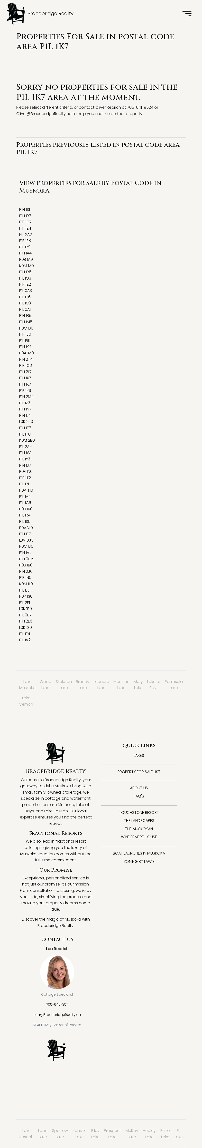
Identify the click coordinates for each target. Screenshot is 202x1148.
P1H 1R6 (25, 272)
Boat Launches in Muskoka (139, 853)
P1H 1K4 (25, 347)
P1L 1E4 (24, 634)
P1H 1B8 (25, 315)
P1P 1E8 (25, 240)
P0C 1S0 (26, 328)
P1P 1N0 (25, 577)
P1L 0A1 (25, 309)
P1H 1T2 (25, 428)
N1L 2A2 (25, 234)
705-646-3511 (57, 1004)
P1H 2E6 (25, 621)
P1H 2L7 (25, 372)
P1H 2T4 (26, 359)
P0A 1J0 (26, 528)
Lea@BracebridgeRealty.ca (57, 1014)
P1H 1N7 (25, 409)
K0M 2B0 (27, 440)
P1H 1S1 (24, 209)
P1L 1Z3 (24, 403)
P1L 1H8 (25, 434)
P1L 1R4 (24, 515)
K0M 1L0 (26, 584)
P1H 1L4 (25, 415)
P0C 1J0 (26, 546)
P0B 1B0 (26, 565)
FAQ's (139, 796)
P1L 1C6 (25, 503)
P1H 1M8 (25, 322)
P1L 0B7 (25, 615)
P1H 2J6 (26, 571)
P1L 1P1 (24, 484)
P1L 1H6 (25, 297)
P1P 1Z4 (25, 228)
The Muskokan (139, 829)
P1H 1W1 (25, 453)
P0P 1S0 (26, 596)
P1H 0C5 (26, 559)
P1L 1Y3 (24, 459)
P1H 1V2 (25, 552)
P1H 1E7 (25, 534)
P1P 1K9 (25, 390)
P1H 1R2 (25, 216)
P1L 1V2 (25, 640)
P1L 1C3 (25, 303)
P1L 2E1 (24, 602)
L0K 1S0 (25, 627)
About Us (139, 788)
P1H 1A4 (25, 253)
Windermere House (139, 837)
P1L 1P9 (24, 247)
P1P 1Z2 (25, 284)
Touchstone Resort (139, 812)
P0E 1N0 (26, 471)
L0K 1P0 (25, 609)
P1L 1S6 (24, 521)
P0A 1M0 (26, 353)
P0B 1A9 (26, 259)
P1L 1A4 (25, 496)
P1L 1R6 (24, 340)
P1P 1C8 (25, 365)
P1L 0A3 (25, 290)
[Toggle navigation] (187, 14)
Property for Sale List (139, 772)
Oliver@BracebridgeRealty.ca (44, 114)
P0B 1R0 (26, 509)
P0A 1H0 (26, 490)
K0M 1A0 (26, 266)
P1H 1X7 (25, 378)
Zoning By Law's (139, 861)
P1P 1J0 (25, 334)
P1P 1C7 (25, 222)
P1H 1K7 (25, 384)
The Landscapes (139, 820)
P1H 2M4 (26, 396)
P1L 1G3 (25, 278)
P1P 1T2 (25, 478)
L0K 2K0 (26, 421)
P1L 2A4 (25, 446)
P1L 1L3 (24, 590)
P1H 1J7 (25, 465)
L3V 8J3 (26, 540)
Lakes (139, 755)
